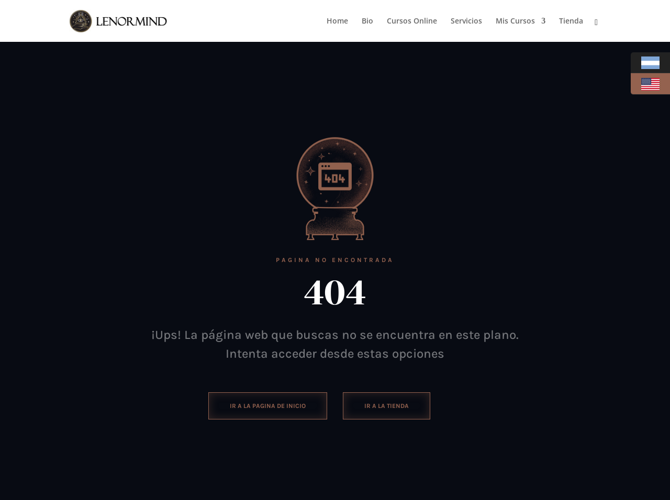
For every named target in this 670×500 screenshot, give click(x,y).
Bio (367, 21)
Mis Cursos (515, 21)
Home (337, 21)
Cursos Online (412, 21)
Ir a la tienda (386, 406)
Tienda (571, 21)
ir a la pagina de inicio (268, 406)
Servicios (466, 21)
